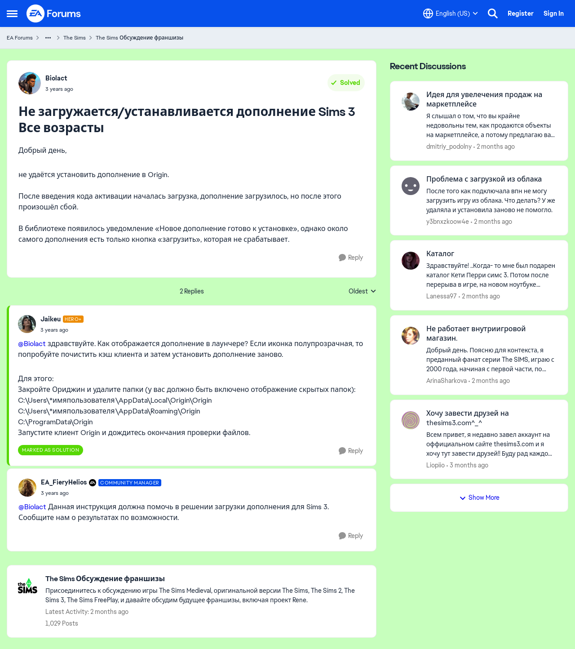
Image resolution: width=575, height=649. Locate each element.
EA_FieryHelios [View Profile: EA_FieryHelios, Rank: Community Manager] (64, 482)
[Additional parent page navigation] (48, 37)
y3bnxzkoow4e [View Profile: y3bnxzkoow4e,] (447, 221)
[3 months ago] (467, 465)
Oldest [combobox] (362, 291)
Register (521, 13)
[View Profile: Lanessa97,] (411, 261)
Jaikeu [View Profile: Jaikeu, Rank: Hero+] (50, 319)
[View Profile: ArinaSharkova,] (411, 336)
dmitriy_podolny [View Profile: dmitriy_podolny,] (449, 146)
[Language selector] (450, 13)
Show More (479, 497)
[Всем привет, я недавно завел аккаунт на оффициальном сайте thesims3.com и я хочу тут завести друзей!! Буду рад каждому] (491, 444)
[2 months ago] (494, 146)
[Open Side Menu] (12, 13)
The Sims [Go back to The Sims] (74, 37)
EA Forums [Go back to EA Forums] (20, 37)
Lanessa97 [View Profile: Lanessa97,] (441, 296)
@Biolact (32, 343)
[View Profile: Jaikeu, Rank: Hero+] (27, 324)
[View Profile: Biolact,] (29, 83)
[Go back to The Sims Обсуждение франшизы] (206, 579)
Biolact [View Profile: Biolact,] (56, 78)
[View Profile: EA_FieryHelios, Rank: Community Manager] (27, 488)
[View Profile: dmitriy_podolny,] (411, 102)
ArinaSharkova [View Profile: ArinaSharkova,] (446, 381)
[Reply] (351, 258)
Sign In (554, 13)
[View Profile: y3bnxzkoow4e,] (411, 186)
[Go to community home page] (54, 13)
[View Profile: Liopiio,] (411, 420)
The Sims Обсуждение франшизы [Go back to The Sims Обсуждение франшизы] (139, 37)
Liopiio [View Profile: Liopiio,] (435, 465)
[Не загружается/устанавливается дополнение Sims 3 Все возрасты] (62, 330)
